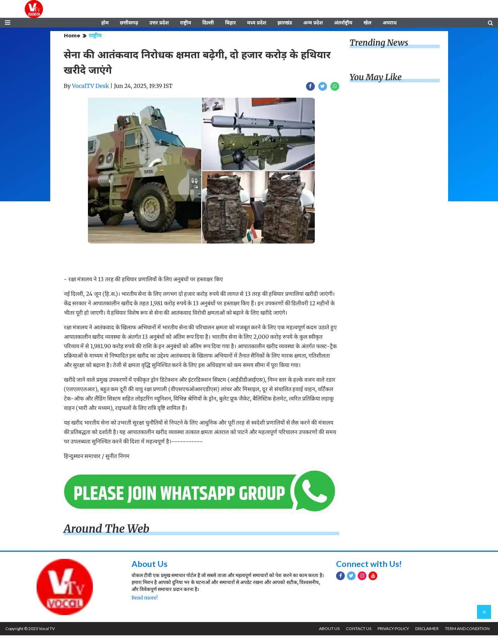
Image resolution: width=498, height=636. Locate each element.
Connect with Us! (369, 564)
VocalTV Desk (90, 86)
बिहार (230, 23)
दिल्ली (208, 23)
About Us (150, 564)
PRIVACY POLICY (392, 629)
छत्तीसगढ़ (129, 23)
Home (72, 36)
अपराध (389, 23)
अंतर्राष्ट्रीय (343, 23)
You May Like (376, 78)
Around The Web (107, 530)
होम (105, 23)
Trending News (379, 43)
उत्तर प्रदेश (159, 23)
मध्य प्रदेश (256, 23)
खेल (368, 23)
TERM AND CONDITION (467, 629)
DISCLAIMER (426, 629)
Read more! (145, 599)
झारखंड (284, 23)
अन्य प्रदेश (313, 23)
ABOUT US (327, 629)
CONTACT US (357, 629)
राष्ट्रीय (185, 23)
